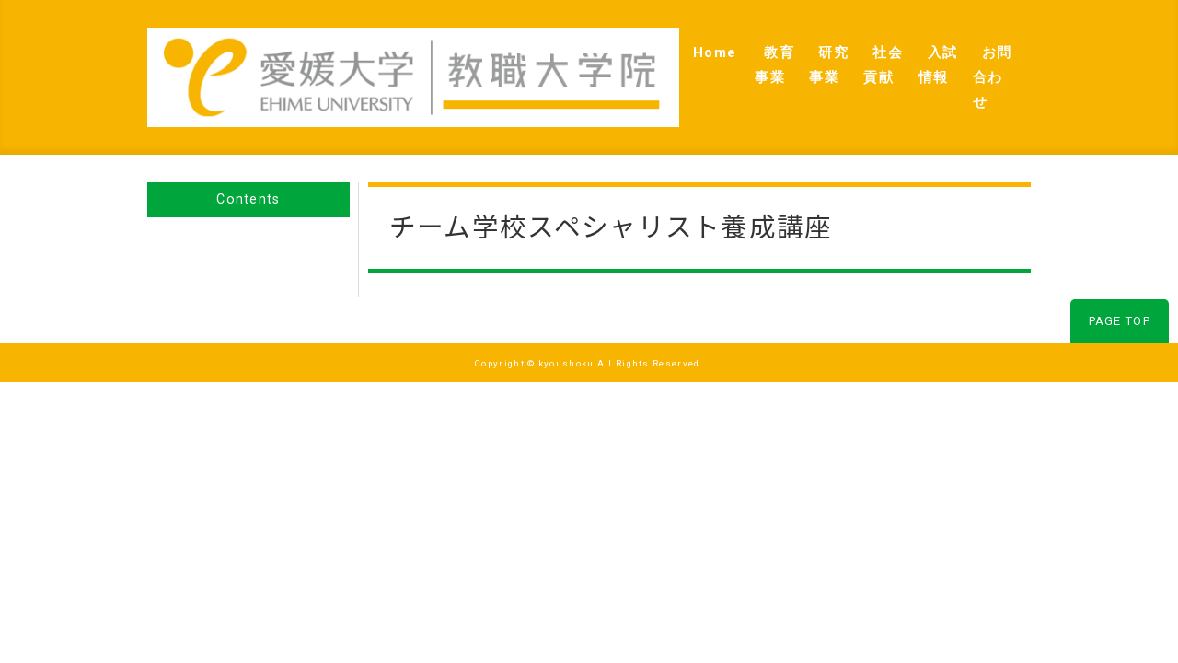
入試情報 (889, 56)
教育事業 (636, 56)
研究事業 (721, 56)
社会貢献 (805, 56)
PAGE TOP (1119, 279)
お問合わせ (981, 56)
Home (560, 56)
